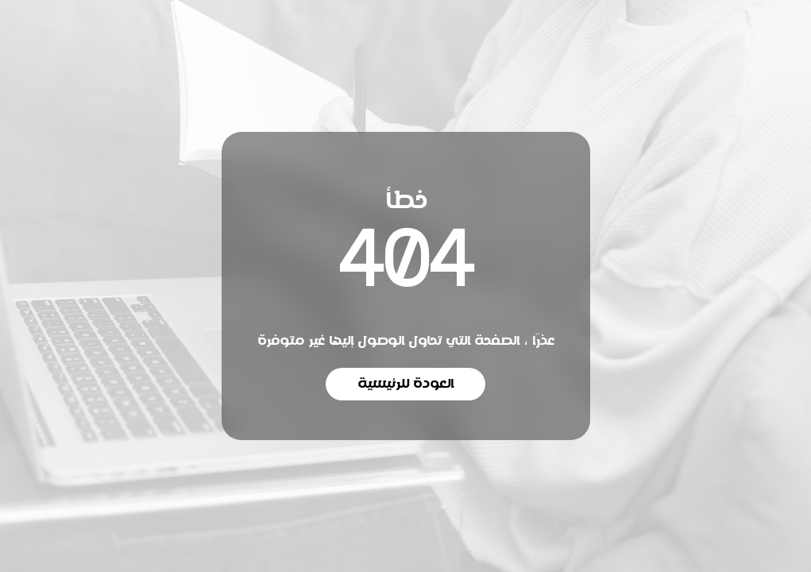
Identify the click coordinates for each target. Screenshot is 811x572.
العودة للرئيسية (405, 383)
